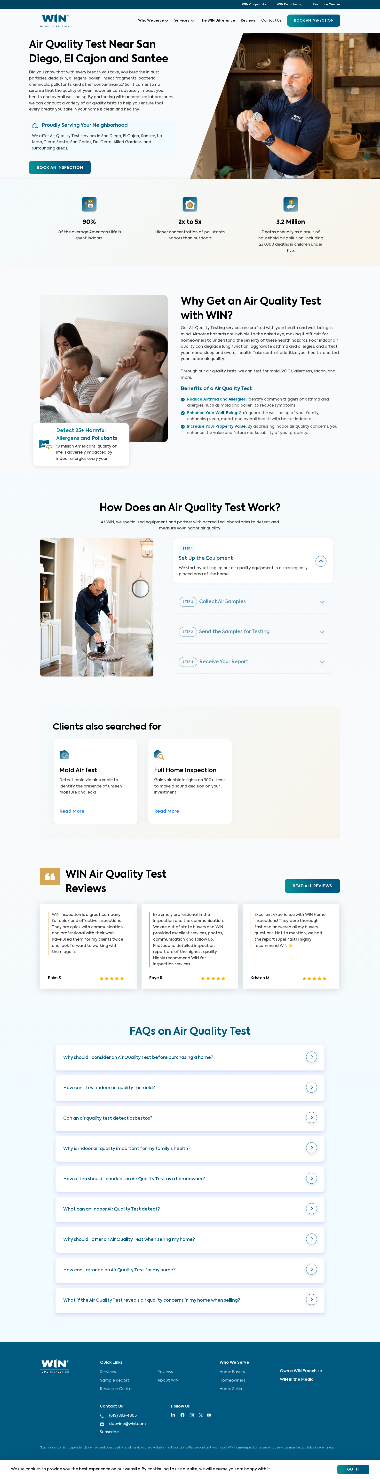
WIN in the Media (297, 1380)
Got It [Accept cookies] (353, 1469)
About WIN (168, 1381)
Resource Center (326, 4)
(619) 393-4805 (118, 1416)
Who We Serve (153, 20)
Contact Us (271, 20)
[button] (190, 1060)
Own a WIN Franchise (301, 1371)
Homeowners (232, 1381)
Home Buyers (232, 1372)
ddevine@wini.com (123, 1424)
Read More (71, 814)
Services (184, 20)
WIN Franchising (289, 4)
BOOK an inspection (313, 20)
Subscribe (109, 1432)
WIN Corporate (254, 4)
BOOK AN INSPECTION (60, 168)
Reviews (248, 20)
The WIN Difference (217, 20)
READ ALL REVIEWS (312, 889)
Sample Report (114, 1381)
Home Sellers (232, 1389)
